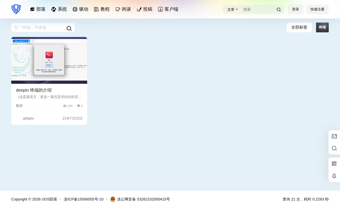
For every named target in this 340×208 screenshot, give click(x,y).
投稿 (145, 9)
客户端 (169, 9)
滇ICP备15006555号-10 (83, 199)
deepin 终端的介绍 (34, 90)
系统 (60, 9)
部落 (39, 9)
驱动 (81, 9)
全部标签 (299, 27)
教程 (103, 9)
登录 (295, 9)
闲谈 (124, 9)
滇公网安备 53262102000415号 (140, 199)
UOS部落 (48, 199)
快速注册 (317, 9)
